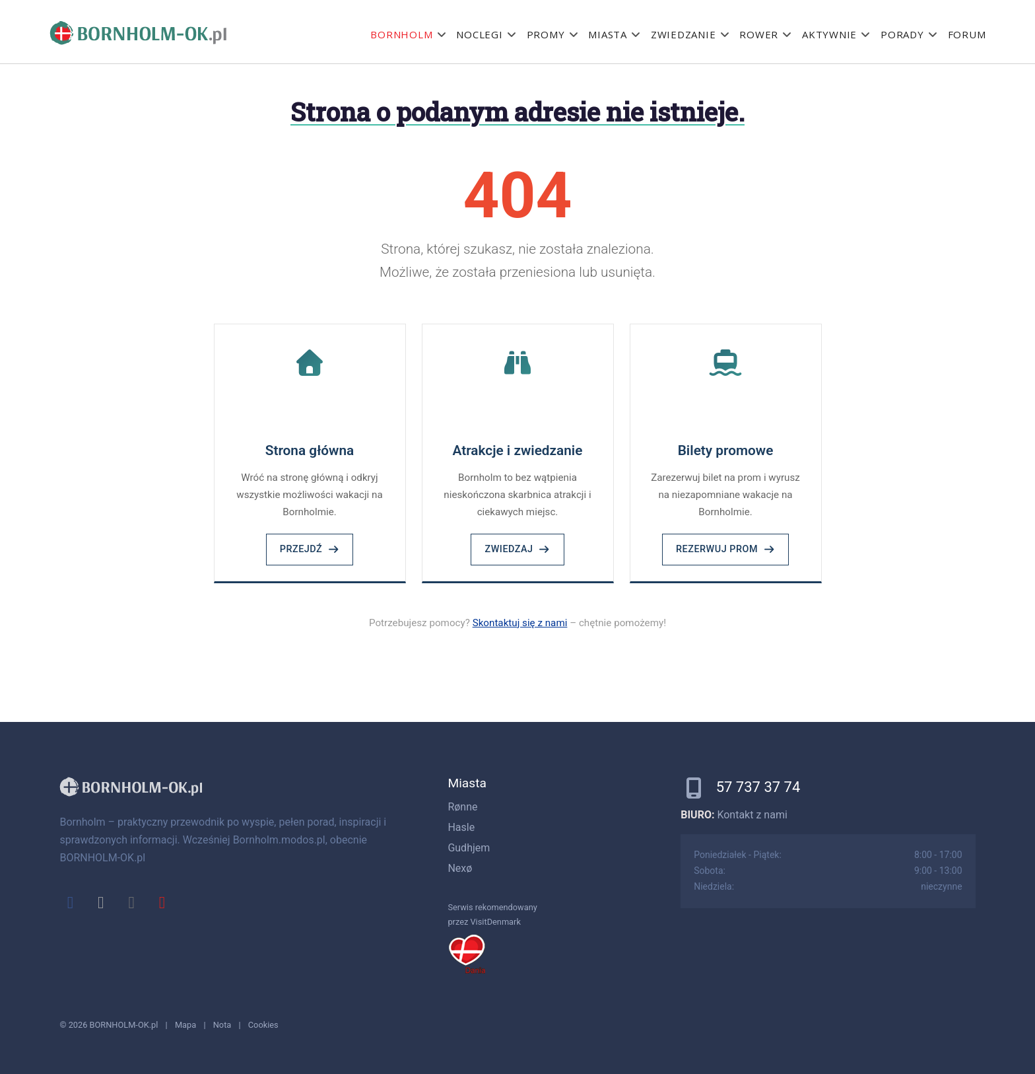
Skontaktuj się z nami (520, 623)
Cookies (263, 1025)
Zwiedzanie (683, 34)
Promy (546, 34)
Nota (222, 1025)
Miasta (607, 34)
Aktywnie (829, 34)
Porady (902, 34)
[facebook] (70, 902)
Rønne (462, 807)
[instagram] (131, 902)
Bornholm (401, 34)
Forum (967, 34)
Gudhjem (469, 847)
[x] (101, 902)
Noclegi (479, 34)
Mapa (185, 1025)
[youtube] (161, 902)
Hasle (461, 827)
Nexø (460, 868)
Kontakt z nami (752, 814)
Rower (758, 34)
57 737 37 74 (758, 787)
